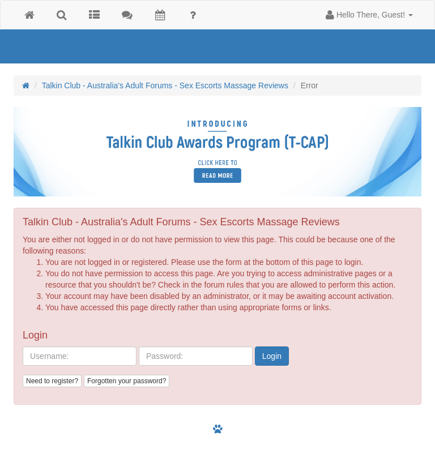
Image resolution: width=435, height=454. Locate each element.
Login (272, 356)
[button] (369, 15)
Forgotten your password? (126, 381)
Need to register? (52, 381)
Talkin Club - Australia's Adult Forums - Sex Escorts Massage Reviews (165, 85)
